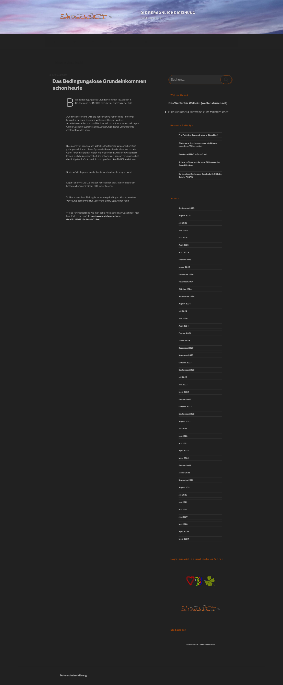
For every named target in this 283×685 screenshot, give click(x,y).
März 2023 (188, 390)
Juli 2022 (187, 424)
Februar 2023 (188, 397)
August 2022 (188, 417)
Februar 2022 (188, 457)
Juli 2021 (187, 484)
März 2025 (188, 263)
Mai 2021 (187, 497)
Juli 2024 (187, 316)
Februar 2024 (189, 336)
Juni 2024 (187, 323)
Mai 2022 (187, 437)
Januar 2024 (188, 343)
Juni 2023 (187, 383)
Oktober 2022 (189, 404)
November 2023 (189, 357)
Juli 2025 (187, 236)
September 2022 (190, 410)
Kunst (93, 41)
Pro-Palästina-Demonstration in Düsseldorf (198, 137)
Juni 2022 (187, 430)
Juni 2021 (187, 491)
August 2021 (188, 477)
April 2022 (188, 444)
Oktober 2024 (189, 296)
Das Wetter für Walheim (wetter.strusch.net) (198, 103)
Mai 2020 (187, 511)
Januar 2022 (188, 464)
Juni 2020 (187, 504)
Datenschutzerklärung (82, 675)
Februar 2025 (189, 269)
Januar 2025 (188, 276)
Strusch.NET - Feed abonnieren (200, 645)
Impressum (146, 41)
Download (110, 41)
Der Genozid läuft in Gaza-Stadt (194, 154)
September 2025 (190, 222)
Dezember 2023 (189, 350)
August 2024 (188, 310)
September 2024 (190, 303)
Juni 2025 (187, 242)
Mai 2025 (187, 249)
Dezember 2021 (189, 471)
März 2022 (188, 451)
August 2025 (188, 229)
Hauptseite (74, 41)
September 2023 (190, 370)
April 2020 (188, 518)
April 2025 (188, 256)
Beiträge (54, 41)
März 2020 (188, 524)
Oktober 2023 (189, 363)
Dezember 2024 (189, 283)
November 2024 (189, 289)
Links (128, 41)
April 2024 (188, 330)
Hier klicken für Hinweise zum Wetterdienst (198, 111)
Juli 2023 (187, 377)
